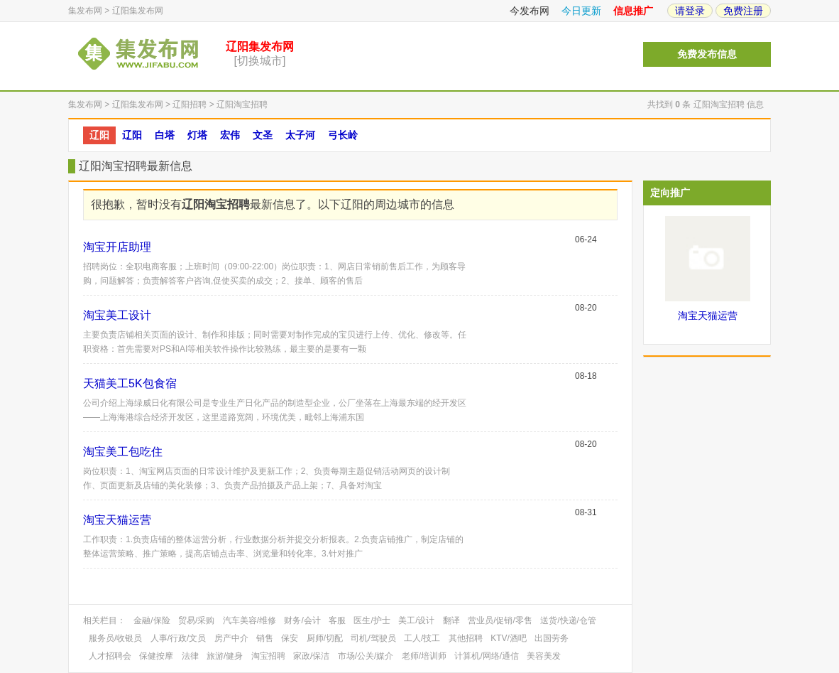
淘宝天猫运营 (117, 520)
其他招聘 (466, 638)
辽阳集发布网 (137, 11)
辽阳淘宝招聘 (242, 104)
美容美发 (544, 656)
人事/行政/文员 (178, 638)
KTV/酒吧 (508, 638)
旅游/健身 (225, 656)
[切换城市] (260, 61)
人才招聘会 (110, 656)
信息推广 (633, 10)
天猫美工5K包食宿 (130, 383)
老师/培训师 (424, 656)
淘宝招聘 (268, 656)
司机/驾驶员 (373, 638)
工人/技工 (422, 638)
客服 (337, 620)
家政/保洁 (311, 656)
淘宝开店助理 (117, 247)
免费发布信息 (707, 54)
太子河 (300, 135)
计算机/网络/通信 (486, 656)
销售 (264, 638)
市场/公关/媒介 (366, 656)
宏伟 (230, 135)
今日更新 (581, 10)
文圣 (263, 135)
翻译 (451, 620)
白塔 (165, 135)
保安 (289, 638)
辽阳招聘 (189, 104)
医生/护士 (371, 620)
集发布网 (85, 11)
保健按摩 (156, 656)
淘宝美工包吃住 (123, 452)
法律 (190, 656)
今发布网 (529, 10)
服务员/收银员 (115, 638)
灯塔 (197, 135)
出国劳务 (551, 638)
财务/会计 (302, 620)
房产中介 (231, 638)
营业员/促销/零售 (500, 620)
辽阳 (99, 135)
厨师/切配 (325, 638)
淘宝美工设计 (117, 315)
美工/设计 (416, 620)
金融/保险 (151, 620)
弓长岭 (343, 135)
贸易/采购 (196, 620)
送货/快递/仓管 (568, 620)
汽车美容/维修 (249, 620)
